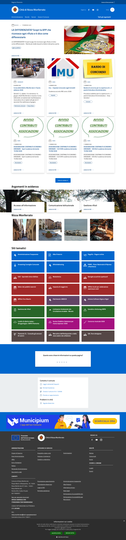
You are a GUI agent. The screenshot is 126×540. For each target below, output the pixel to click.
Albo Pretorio (67, 484)
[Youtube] (92, 9)
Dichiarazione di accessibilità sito (73, 494)
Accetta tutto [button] (56, 533)
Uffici (13, 459)
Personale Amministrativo (19, 469)
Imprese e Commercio (43, 456)
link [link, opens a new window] (80, 529)
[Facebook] (88, 9)
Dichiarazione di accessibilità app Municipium (73, 498)
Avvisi (17, 25)
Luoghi (91, 468)
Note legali (66, 491)
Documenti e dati (17, 472)
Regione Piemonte (17, 2)
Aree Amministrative (18, 456)
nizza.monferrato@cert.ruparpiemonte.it (24, 515)
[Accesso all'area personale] (107, 2)
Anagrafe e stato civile (44, 453)
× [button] (124, 521)
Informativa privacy (69, 488)
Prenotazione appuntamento (45, 481)
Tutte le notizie (63, 180)
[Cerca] (112, 10)
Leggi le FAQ (41, 488)
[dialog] (63, 529)
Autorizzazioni (67, 453)
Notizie (91, 453)
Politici (14, 466)
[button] (63, 537)
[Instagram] (97, 9)
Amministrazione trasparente (72, 481)
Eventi (91, 471)
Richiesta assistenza (43, 491)
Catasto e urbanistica (43, 459)
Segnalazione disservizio (44, 484)
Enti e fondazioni (17, 463)
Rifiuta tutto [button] (70, 533)
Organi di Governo (17, 453)
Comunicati (18, 82)
